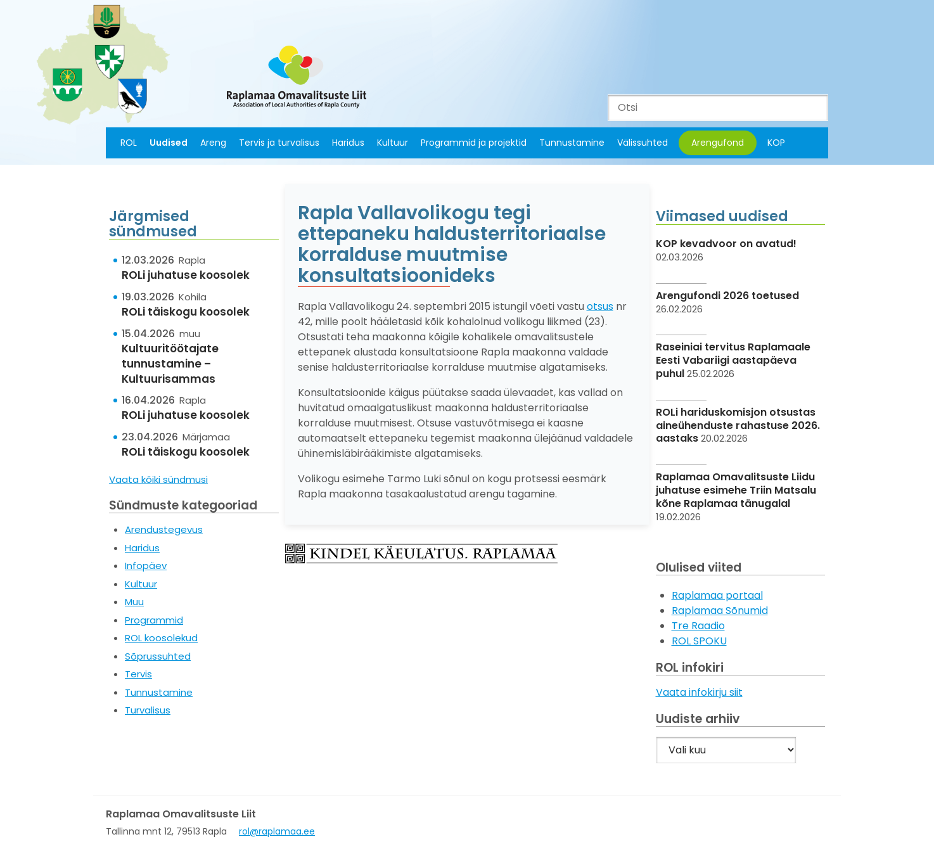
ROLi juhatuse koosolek (186, 275)
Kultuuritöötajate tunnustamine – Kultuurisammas (170, 364)
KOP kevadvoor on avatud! (726, 243)
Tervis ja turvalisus (279, 142)
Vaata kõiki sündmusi (158, 479)
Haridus (348, 142)
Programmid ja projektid (474, 142)
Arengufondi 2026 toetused (727, 295)
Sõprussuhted (158, 656)
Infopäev (146, 565)
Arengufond (717, 142)
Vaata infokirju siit (699, 692)
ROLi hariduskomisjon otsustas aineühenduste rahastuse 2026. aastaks (738, 425)
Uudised (169, 142)
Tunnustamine (572, 142)
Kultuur (392, 142)
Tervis (138, 674)
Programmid (154, 620)
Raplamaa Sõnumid (720, 610)
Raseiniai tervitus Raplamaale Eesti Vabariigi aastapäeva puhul (733, 360)
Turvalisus (147, 710)
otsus (600, 306)
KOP (776, 142)
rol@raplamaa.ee (277, 831)
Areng (213, 142)
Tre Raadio (698, 625)
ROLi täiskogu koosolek (186, 311)
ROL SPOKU (699, 641)
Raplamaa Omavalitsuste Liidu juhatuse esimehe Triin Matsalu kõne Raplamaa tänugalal (736, 490)
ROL (128, 142)
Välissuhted (642, 142)
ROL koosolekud (161, 637)
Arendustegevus (164, 529)
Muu (134, 601)
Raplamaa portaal (717, 595)
